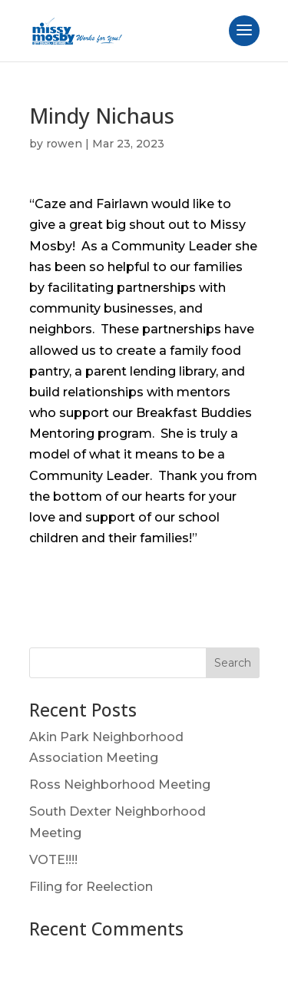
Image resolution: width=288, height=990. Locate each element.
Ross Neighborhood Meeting (119, 784)
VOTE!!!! (53, 860)
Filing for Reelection (91, 886)
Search (232, 663)
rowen (64, 144)
